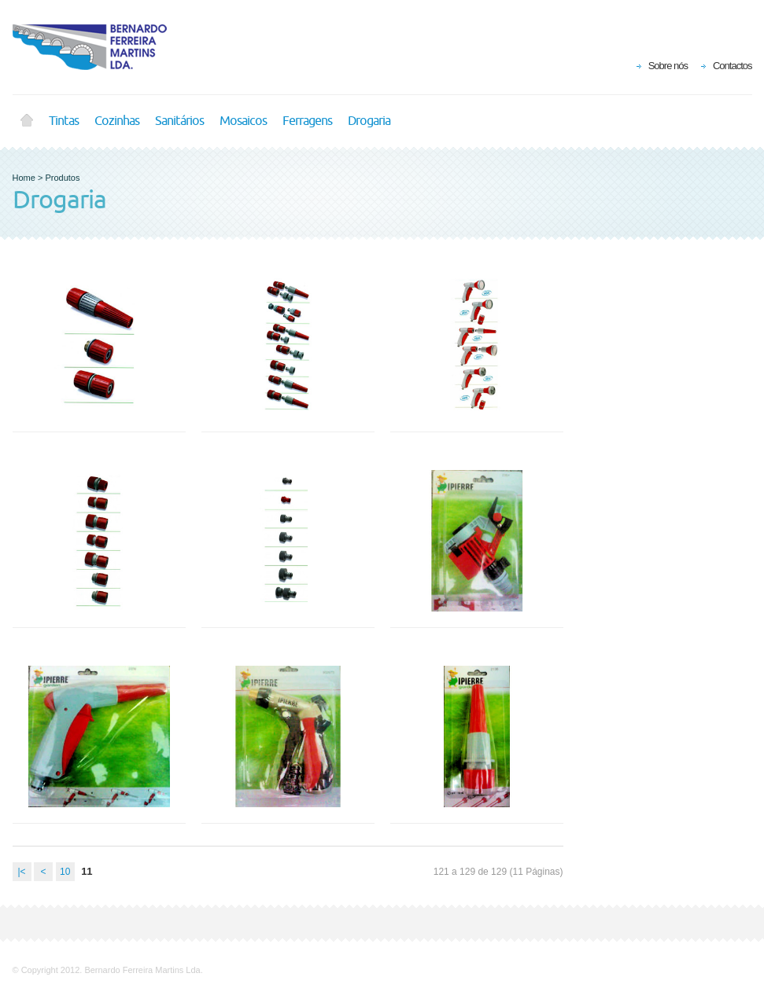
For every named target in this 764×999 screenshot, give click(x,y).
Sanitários (179, 121)
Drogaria (369, 121)
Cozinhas (116, 121)
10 (65, 871)
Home (27, 121)
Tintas (64, 121)
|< (21, 871)
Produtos (62, 177)
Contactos (732, 66)
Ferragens (307, 121)
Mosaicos (243, 121)
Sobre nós (668, 66)
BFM (99, 47)
